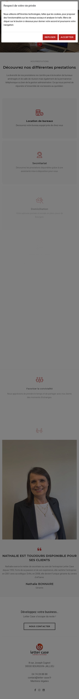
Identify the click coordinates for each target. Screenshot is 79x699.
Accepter (67, 37)
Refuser (50, 37)
